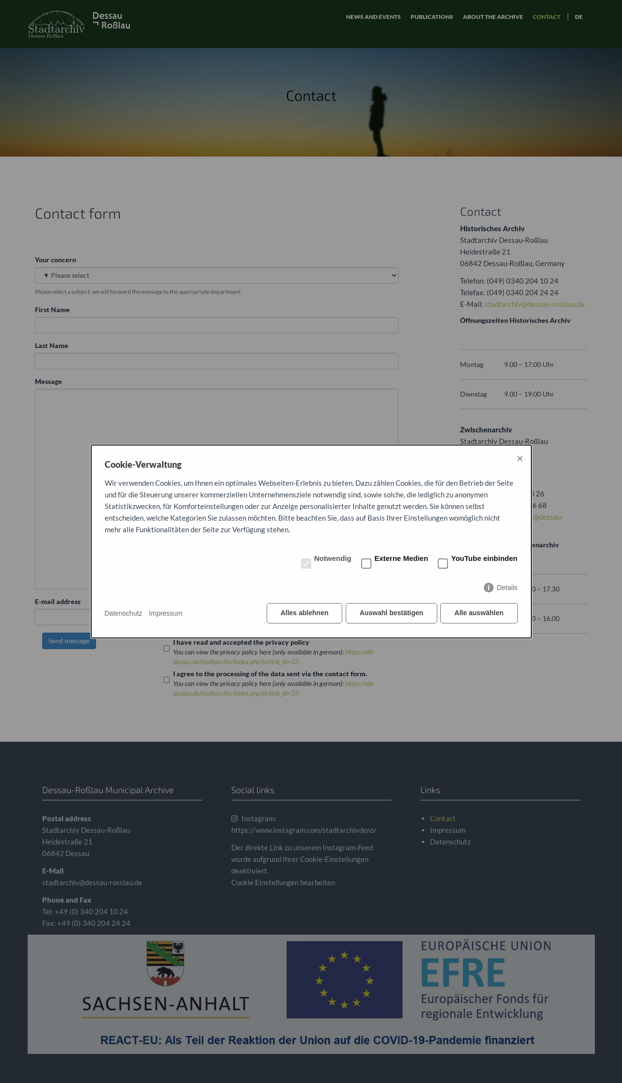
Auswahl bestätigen (391, 613)
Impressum (165, 613)
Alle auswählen (478, 613)
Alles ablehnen (304, 613)
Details (507, 588)
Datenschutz (124, 613)
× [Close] (519, 458)
